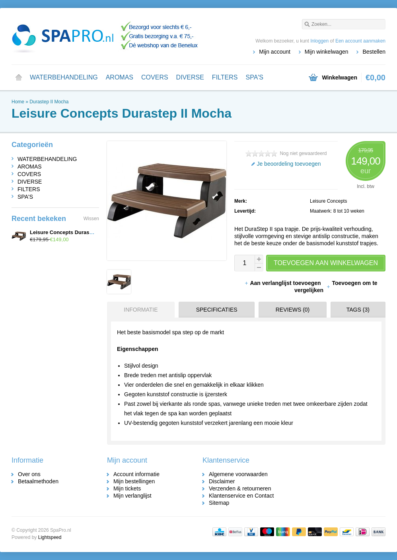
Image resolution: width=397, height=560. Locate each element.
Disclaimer (222, 481)
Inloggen (319, 41)
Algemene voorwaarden (238, 474)
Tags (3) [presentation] (358, 309)
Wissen (91, 218)
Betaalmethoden (38, 481)
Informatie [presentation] (141, 309)
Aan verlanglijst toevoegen (283, 283)
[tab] (139, 310)
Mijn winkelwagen (326, 51)
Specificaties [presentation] (216, 309)
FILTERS (225, 77)
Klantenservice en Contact (241, 495)
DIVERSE (190, 77)
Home (19, 77)
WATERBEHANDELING (64, 77)
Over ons (29, 474)
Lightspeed (50, 537)
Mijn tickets (127, 488)
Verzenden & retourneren (240, 488)
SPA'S (254, 77)
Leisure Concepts (328, 201)
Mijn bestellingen (134, 481)
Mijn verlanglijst (132, 495)
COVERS (154, 77)
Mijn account (274, 51)
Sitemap (219, 503)
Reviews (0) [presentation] (293, 309)
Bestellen (373, 51)
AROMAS (119, 77)
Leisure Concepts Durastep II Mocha (74, 232)
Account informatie (136, 474)
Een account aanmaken (360, 41)
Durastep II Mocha (48, 102)
